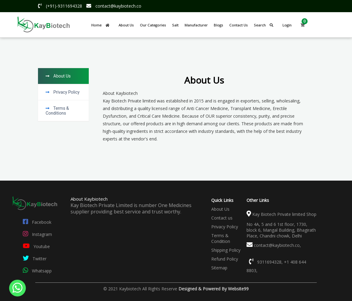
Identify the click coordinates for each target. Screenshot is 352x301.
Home (101, 25)
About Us (126, 25)
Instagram (36, 234)
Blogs (218, 25)
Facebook (35, 222)
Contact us (222, 218)
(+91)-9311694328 (58, 6)
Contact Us (238, 25)
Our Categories (153, 25)
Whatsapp (36, 271)
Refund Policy (224, 259)
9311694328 (269, 262)
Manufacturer (196, 25)
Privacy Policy (224, 227)
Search (265, 25)
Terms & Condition (220, 238)
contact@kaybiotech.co (112, 6)
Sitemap (219, 268)
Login (287, 25)
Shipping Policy (225, 250)
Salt (175, 25)
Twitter (33, 258)
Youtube (35, 246)
